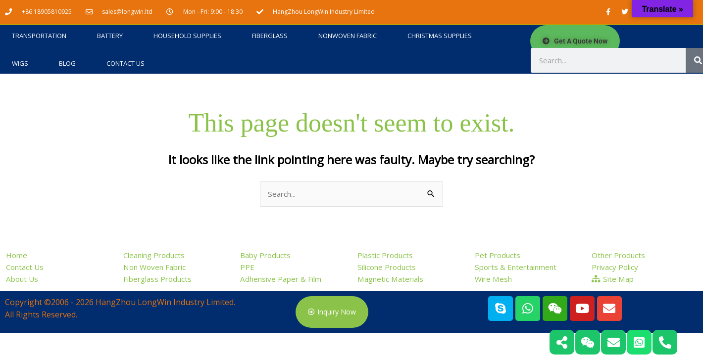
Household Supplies (187, 36)
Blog (67, 63)
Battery (110, 36)
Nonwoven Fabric (347, 36)
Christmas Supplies (439, 36)
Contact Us (125, 63)
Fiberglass (270, 36)
